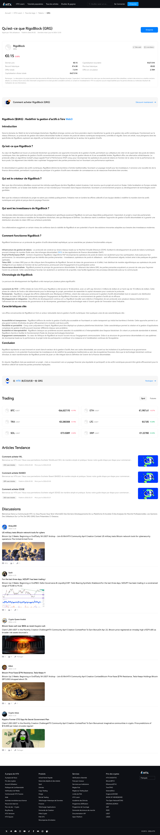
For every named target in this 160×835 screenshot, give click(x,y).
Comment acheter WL (12, 457)
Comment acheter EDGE (13, 489)
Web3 (69, 119)
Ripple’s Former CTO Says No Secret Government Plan (25, 719)
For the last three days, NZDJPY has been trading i (24, 579)
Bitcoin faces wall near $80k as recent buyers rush (23, 626)
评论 (6, 563)
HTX (18, 380)
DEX (60, 252)
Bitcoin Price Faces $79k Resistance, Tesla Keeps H (24, 673)
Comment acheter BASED (14, 473)
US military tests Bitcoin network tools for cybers (23, 532)
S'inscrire (149, 30)
